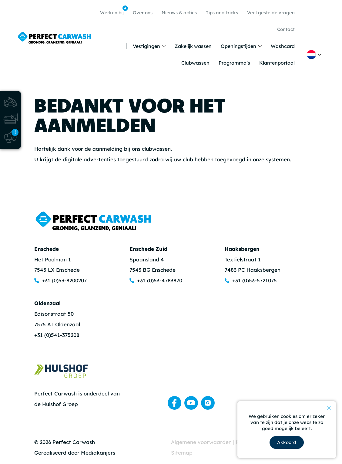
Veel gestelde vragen (271, 12)
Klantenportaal (277, 63)
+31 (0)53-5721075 (254, 280)
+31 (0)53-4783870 (159, 280)
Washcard (283, 46)
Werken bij (113, 10)
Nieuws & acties (179, 12)
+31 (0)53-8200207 (64, 280)
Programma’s (234, 63)
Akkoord (286, 442)
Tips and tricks (222, 12)
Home (121, 46)
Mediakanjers (98, 452)
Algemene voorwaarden (202, 442)
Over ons (143, 12)
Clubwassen (195, 63)
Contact (286, 29)
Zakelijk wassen (193, 46)
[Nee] (329, 408)
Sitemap (182, 452)
